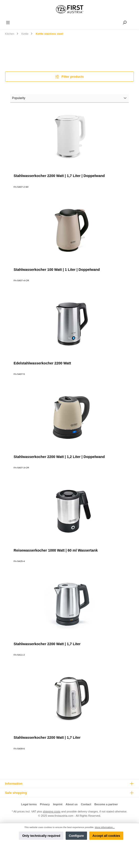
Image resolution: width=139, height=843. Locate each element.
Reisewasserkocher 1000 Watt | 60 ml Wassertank (56, 550)
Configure (76, 836)
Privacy (45, 804)
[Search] (124, 23)
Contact (86, 804)
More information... (105, 827)
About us (72, 804)
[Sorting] (69, 98)
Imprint (57, 804)
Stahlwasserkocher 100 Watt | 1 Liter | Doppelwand (57, 270)
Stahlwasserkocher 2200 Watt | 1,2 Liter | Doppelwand (59, 457)
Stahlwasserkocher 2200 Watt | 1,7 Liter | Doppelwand (59, 176)
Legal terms (29, 804)
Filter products (69, 76)
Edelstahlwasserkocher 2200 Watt (42, 363)
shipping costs (51, 811)
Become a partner (106, 804)
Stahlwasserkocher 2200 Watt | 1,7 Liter (47, 644)
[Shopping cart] (133, 21)
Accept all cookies (106, 836)
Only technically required (41, 836)
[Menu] (7, 23)
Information (13, 783)
